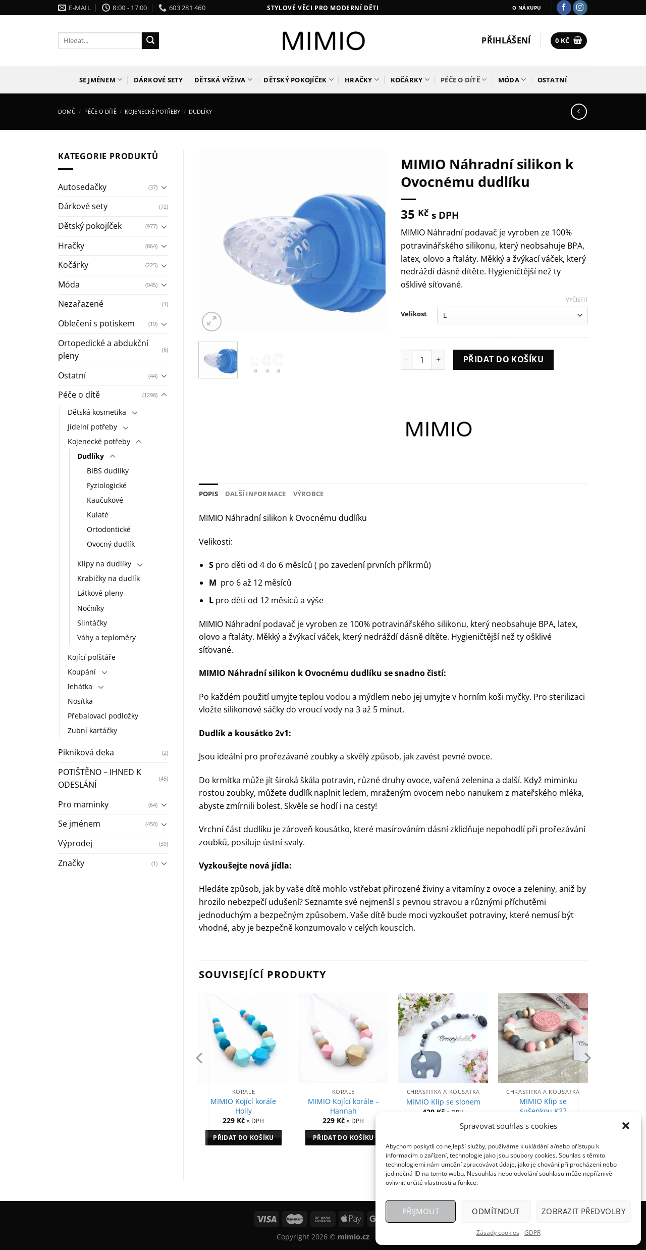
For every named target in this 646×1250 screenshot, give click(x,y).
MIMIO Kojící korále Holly (243, 1106)
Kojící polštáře (92, 657)
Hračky (362, 79)
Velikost (414, 314)
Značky (71, 863)
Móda (512, 79)
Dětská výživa (223, 79)
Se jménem (101, 79)
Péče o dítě (464, 79)
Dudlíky (200, 111)
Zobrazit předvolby (583, 1211)
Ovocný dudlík (111, 544)
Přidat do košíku (503, 359)
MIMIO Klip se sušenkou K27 (543, 1106)
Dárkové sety (158, 79)
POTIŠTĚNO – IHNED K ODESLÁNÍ (99, 778)
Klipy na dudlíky (104, 563)
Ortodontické (109, 529)
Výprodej (75, 843)
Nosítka (80, 701)
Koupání (82, 672)
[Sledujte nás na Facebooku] (564, 7)
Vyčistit (577, 299)
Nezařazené (80, 303)
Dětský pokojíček (298, 79)
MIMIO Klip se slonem (443, 1102)
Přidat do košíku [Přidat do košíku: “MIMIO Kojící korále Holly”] (243, 1137)
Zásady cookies (497, 1232)
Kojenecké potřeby (152, 111)
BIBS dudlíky (108, 470)
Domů (67, 111)
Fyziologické (107, 485)
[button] (626, 1126)
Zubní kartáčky (92, 730)
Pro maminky (83, 804)
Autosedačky (82, 187)
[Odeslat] (150, 41)
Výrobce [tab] (308, 493)
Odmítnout (495, 1211)
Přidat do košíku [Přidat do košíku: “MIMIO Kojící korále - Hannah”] (343, 1137)
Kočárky (410, 79)
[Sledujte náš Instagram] (580, 7)
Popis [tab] (208, 493)
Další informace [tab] (255, 493)
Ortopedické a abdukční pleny (103, 350)
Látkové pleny (100, 593)
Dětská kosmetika (97, 412)
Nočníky (90, 608)
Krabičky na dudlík (108, 578)
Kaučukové (105, 500)
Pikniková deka (86, 752)
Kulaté (98, 514)
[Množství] (422, 360)
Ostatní (552, 79)
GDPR (532, 1232)
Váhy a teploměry (106, 637)
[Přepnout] (164, 187)
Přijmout (421, 1211)
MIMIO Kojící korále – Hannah (343, 1106)
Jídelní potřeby (92, 426)
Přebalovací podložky (103, 715)
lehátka (80, 686)
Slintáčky (92, 623)
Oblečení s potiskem (96, 323)
